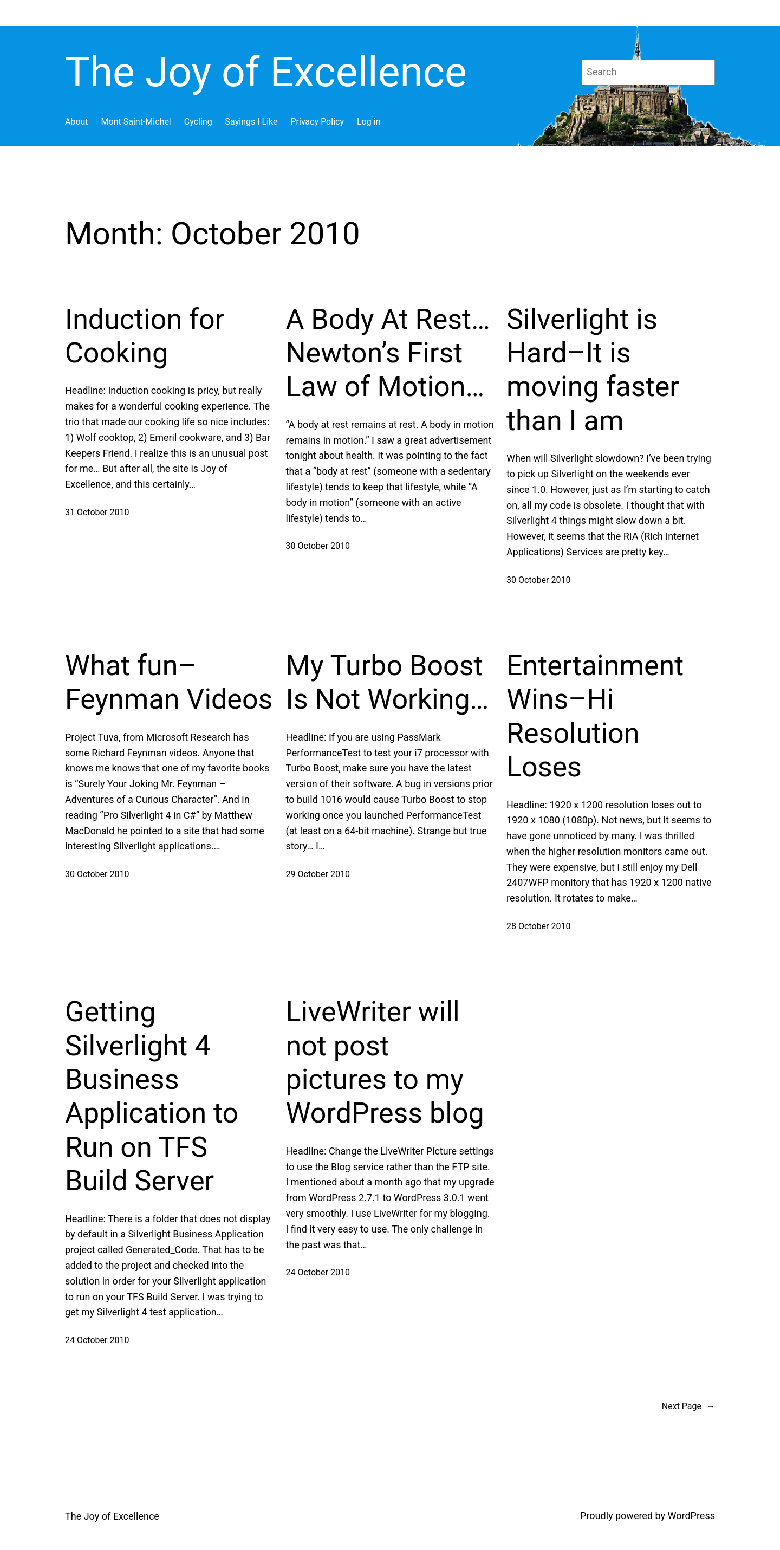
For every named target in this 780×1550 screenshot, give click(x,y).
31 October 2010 (97, 512)
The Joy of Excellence (266, 72)
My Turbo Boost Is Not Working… (387, 682)
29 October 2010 (318, 874)
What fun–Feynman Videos (168, 682)
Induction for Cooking (144, 336)
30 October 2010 (318, 546)
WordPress (691, 1515)
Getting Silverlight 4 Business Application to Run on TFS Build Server (151, 1096)
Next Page (688, 1406)
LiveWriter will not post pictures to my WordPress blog (385, 1062)
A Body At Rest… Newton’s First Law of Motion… (388, 353)
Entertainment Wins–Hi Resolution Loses (595, 716)
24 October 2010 (97, 1340)
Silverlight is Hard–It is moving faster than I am (592, 370)
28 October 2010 (538, 926)
